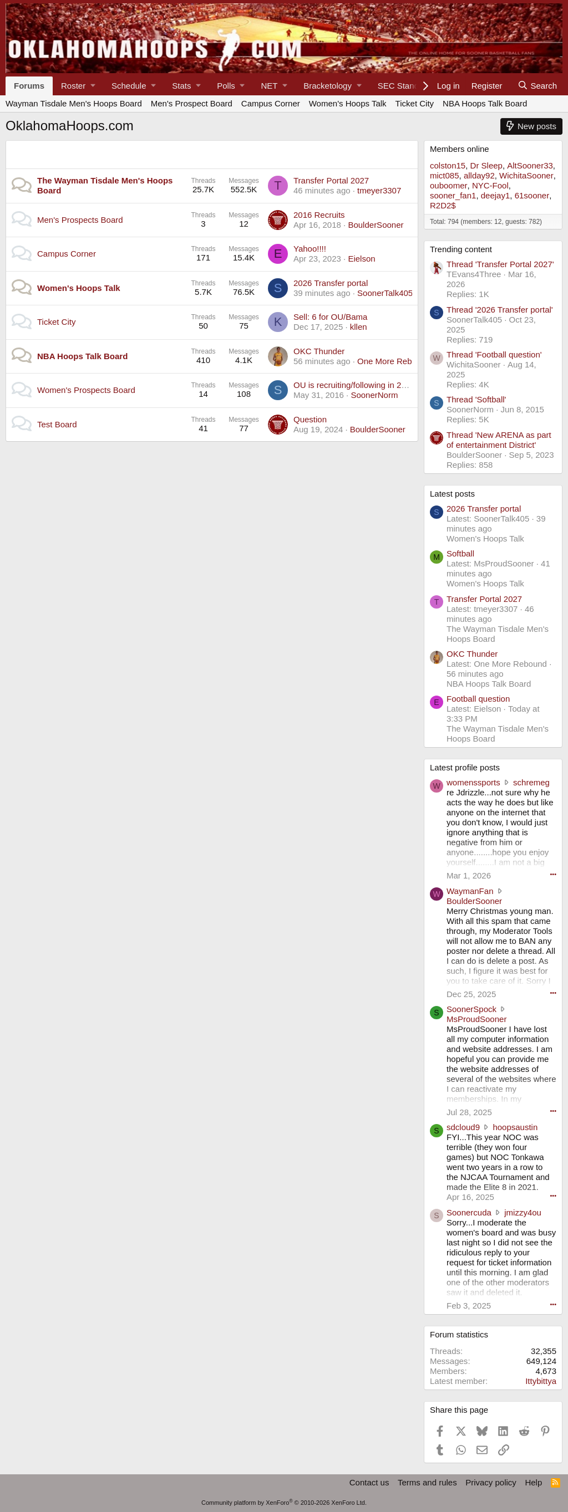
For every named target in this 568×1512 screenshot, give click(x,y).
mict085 (444, 175)
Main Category (48, 151)
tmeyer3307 (379, 190)
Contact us (369, 1482)
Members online (459, 149)
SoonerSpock (471, 1009)
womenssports (473, 782)
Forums (29, 85)
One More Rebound (393, 361)
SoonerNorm (374, 395)
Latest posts (452, 493)
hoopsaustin (515, 1127)
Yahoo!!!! (309, 248)
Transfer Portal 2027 (331, 180)
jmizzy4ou (522, 1212)
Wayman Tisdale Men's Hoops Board (74, 103)
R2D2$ (443, 205)
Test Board (57, 424)
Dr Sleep (486, 165)
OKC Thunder (318, 351)
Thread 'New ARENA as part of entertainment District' (499, 439)
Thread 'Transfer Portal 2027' (500, 264)
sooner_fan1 (453, 195)
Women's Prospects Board (86, 390)
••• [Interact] (553, 874)
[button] (78, 85)
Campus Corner (270, 103)
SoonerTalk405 (385, 293)
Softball (460, 553)
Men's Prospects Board (80, 219)
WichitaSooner (526, 175)
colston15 (447, 165)
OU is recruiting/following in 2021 (354, 385)
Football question (478, 698)
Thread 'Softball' (476, 399)
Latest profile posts (465, 767)
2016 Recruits (319, 214)
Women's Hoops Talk (348, 103)
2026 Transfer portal (330, 283)
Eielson (361, 258)
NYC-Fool (490, 185)
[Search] (537, 85)
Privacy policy (490, 1482)
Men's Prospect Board (191, 103)
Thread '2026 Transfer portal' (500, 309)
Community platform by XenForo (284, 1502)
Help (533, 1482)
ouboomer (449, 185)
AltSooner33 (530, 165)
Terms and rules (427, 1482)
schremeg (531, 782)
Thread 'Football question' (494, 354)
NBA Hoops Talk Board (485, 103)
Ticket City (414, 103)
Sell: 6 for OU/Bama (330, 316)
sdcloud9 (463, 1127)
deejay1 (495, 195)
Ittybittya (540, 1381)
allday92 (479, 175)
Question (310, 419)
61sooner (532, 195)
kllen (358, 326)
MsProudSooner (476, 1019)
